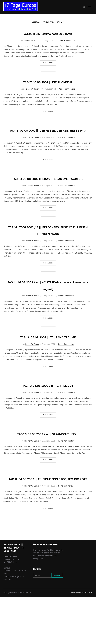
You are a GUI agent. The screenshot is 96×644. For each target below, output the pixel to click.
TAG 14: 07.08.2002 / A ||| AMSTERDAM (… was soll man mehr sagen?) (48, 308)
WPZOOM (89, 640)
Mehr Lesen (49, 63)
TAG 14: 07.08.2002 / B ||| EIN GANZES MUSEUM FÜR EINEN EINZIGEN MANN (48, 247)
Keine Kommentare (67, 40)
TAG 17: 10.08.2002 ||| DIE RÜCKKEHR (48, 82)
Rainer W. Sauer (32, 40)
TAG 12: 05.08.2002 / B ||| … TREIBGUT (48, 419)
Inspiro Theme (76, 640)
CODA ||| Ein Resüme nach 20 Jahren (48, 33)
